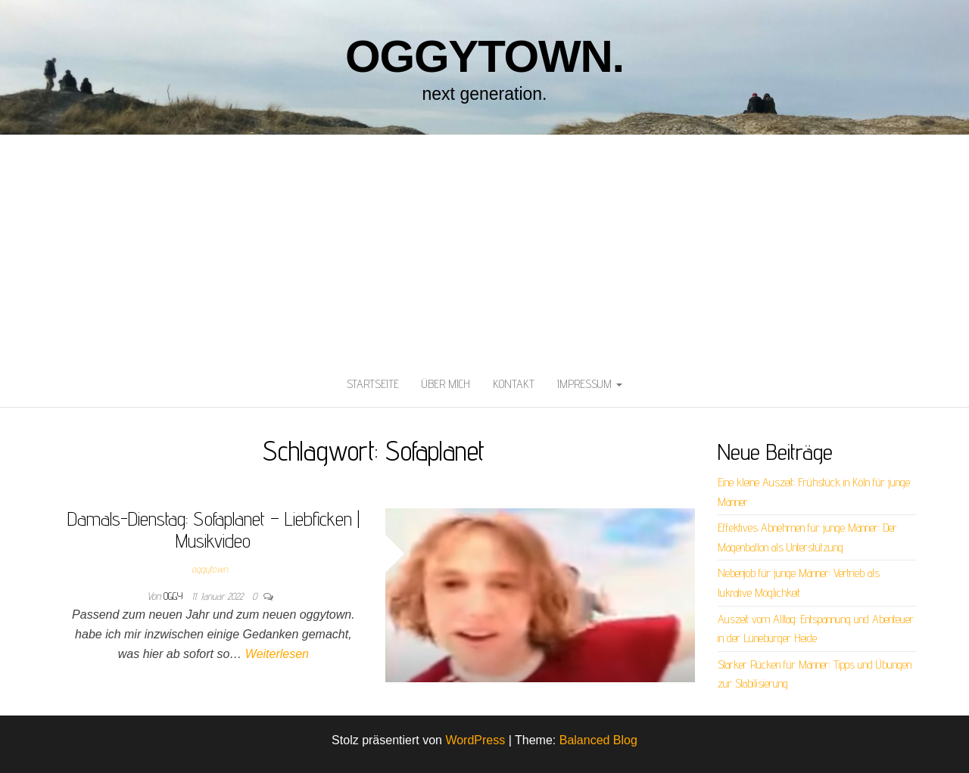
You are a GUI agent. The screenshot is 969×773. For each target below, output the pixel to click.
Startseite (373, 384)
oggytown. (484, 56)
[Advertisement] (484, 248)
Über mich (446, 384)
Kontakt (513, 384)
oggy (174, 596)
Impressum (589, 384)
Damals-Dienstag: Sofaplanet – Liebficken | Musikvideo (213, 529)
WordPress (475, 740)
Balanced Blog (598, 740)
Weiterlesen (277, 653)
